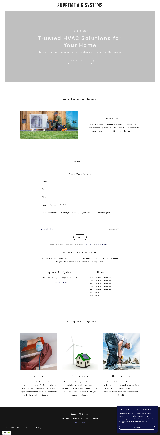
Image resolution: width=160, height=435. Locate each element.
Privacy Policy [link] (87, 244)
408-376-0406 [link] (80, 31)
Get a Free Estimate (80, 61)
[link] (80, 7)
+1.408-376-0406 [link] (59, 283)
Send (80, 237)
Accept (137, 428)
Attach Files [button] (48, 229)
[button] (42, 229)
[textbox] (80, 181)
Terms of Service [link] (101, 244)
